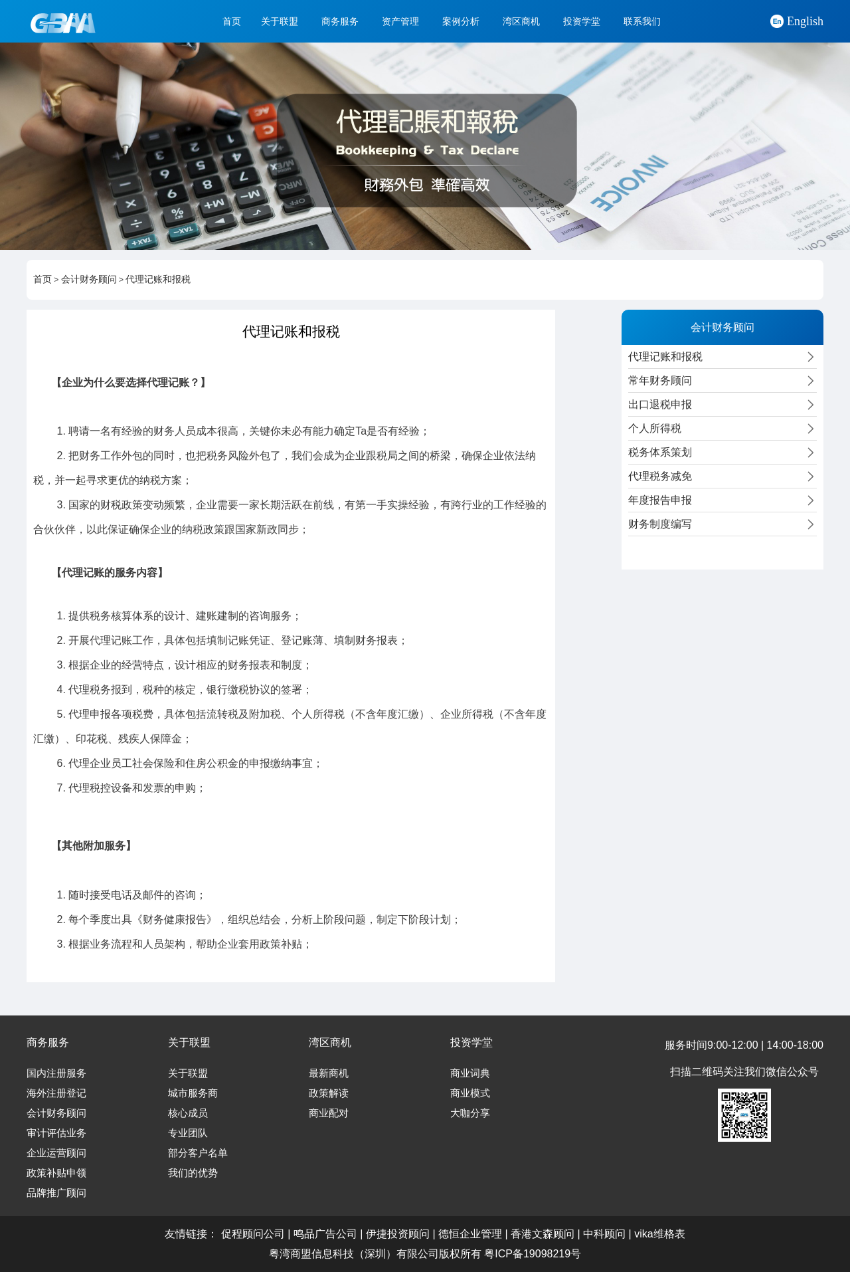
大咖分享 (470, 1113)
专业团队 (188, 1133)
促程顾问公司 (253, 1233)
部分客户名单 (198, 1153)
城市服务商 (193, 1093)
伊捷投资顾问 (398, 1233)
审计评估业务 (56, 1133)
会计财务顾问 (89, 279)
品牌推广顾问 (56, 1193)
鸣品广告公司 (325, 1233)
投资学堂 (581, 21)
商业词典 (470, 1073)
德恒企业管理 (470, 1233)
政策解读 (329, 1093)
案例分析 (460, 21)
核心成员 (188, 1113)
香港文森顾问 (542, 1233)
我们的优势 (193, 1173)
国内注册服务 (56, 1073)
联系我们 (642, 21)
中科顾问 (604, 1233)
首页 (231, 21)
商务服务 (340, 21)
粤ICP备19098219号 (532, 1253)
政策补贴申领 (56, 1173)
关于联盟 (279, 21)
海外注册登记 (56, 1093)
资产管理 (400, 21)
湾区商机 (521, 21)
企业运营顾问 (56, 1153)
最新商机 (329, 1073)
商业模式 (470, 1093)
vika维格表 (659, 1233)
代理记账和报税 (158, 279)
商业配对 (329, 1113)
